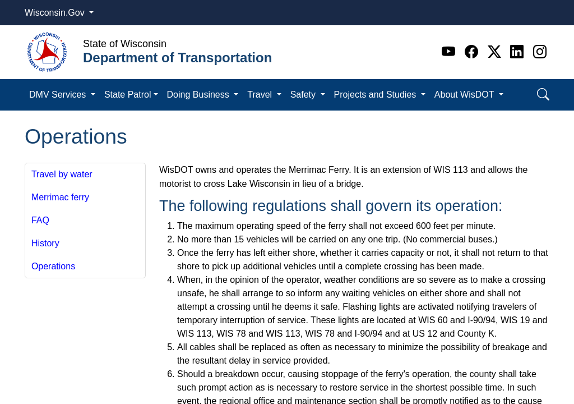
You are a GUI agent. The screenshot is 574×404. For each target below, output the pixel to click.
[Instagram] (540, 51)
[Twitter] (496, 51)
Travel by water (61, 174)
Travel (260, 94)
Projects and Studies (376, 94)
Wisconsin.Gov (56, 12)
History (45, 243)
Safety (304, 94)
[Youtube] (450, 51)
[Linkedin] (518, 51)
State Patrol (127, 94)
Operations (53, 266)
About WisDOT (465, 94)
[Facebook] (473, 51)
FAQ (40, 220)
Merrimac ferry (60, 197)
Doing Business (199, 94)
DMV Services (59, 94)
